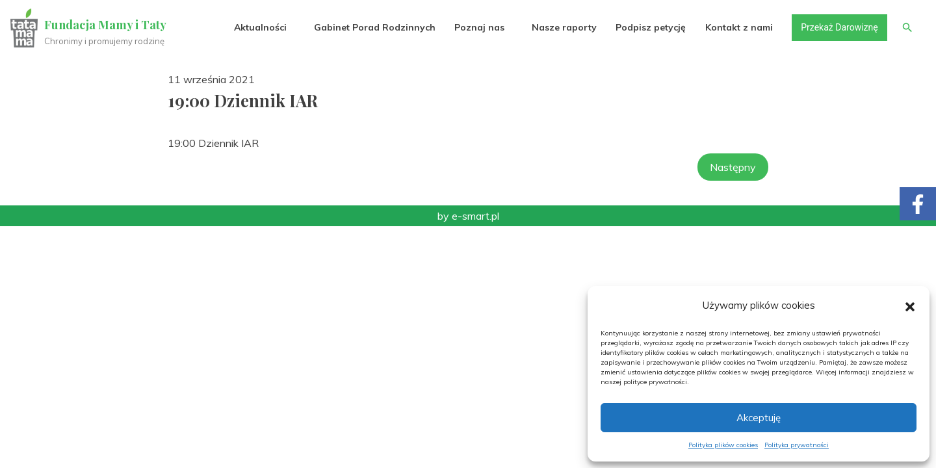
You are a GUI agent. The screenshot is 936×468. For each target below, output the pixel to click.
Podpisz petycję (651, 27)
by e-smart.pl (468, 215)
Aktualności (260, 27)
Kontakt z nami (739, 27)
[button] (910, 305)
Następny (733, 167)
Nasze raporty (564, 27)
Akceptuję (758, 417)
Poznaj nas (479, 27)
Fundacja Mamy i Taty (105, 24)
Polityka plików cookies (723, 445)
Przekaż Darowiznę (839, 27)
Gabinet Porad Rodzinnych (375, 27)
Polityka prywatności (796, 445)
